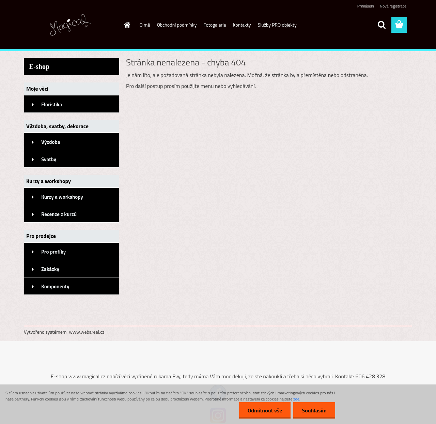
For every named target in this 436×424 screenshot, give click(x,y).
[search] (381, 25)
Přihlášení (365, 6)
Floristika (51, 104)
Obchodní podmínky (177, 24)
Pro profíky (53, 252)
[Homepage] (127, 25)
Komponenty (55, 286)
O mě (145, 24)
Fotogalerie (214, 24)
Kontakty (242, 24)
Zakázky (50, 269)
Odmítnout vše (265, 410)
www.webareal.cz (87, 331)
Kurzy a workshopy (62, 197)
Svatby (48, 159)
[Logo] (71, 25)
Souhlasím (314, 410)
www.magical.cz (87, 376)
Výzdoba (50, 142)
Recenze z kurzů (59, 214)
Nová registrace (393, 6)
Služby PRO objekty (277, 24)
